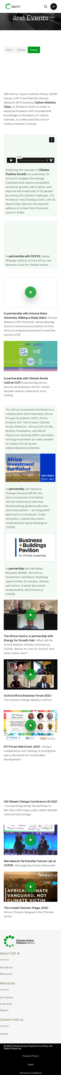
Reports (4, 1010)
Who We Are (6, 967)
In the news (6, 1004)
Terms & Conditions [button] (31, 1073)
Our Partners (7, 997)
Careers (4, 1034)
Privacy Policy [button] (30, 1056)
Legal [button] (30, 1064)
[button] (53, 6)
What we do (6, 974)
